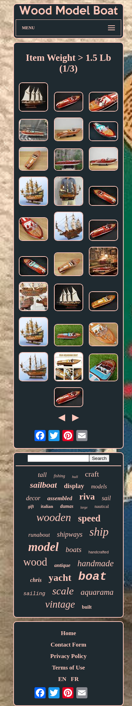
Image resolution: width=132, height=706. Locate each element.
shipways (69, 534)
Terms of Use (68, 667)
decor (33, 498)
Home (68, 633)
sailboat (43, 484)
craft (92, 474)
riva (87, 497)
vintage (60, 604)
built (87, 607)
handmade (95, 563)
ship (99, 532)
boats (73, 549)
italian (47, 506)
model (43, 547)
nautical (101, 506)
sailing (34, 594)
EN (62, 679)
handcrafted (98, 552)
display (74, 485)
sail (106, 498)
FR (75, 679)
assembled (59, 498)
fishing (59, 475)
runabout (39, 534)
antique (62, 565)
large (84, 507)
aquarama (97, 592)
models (99, 486)
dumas (66, 506)
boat (92, 576)
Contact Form (68, 644)
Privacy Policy (68, 656)
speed (89, 518)
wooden (53, 517)
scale (63, 591)
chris (36, 580)
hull (75, 476)
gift (31, 506)
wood (35, 562)
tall (42, 474)
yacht (59, 577)
